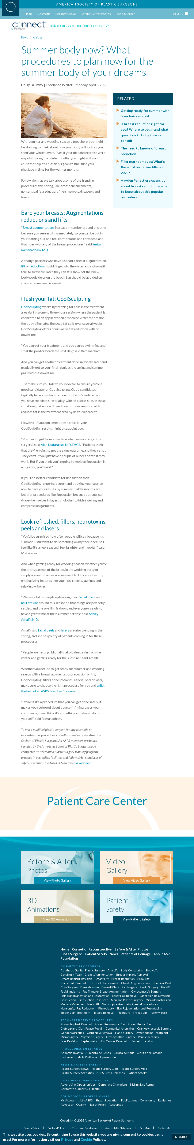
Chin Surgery (69, 987)
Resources (116, 1104)
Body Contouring (132, 970)
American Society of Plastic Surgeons (97, 4)
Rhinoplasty (106, 1008)
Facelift (166, 987)
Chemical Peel (161, 983)
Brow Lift (143, 979)
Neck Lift (93, 1004)
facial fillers (87, 597)
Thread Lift (140, 1012)
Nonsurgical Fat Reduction (78, 1008)
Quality (81, 1104)
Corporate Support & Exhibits (80, 1088)
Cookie (86, 1139)
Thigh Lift (123, 1012)
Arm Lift (112, 970)
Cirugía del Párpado (149, 1053)
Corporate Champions (113, 1084)
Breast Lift (102, 979)
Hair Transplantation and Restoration (85, 995)
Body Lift (152, 970)
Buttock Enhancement (103, 983)
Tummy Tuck (158, 1012)
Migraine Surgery (92, 1037)
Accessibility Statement (118, 1128)
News (24, 37)
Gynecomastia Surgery (146, 991)
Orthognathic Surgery (120, 1037)
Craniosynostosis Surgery (154, 1028)
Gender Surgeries (72, 1032)
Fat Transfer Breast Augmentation (105, 991)
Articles (37, 37)
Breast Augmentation (99, 974)
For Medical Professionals (85, 1096)
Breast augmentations (38, 227)
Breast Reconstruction (110, 1024)
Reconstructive (65, 13)
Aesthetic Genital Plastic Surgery (83, 970)
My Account (69, 1100)
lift (23, 266)
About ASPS (162, 954)
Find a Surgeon (125, 13)
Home (29, 13)
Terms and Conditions (85, 1128)
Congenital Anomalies (120, 1028)
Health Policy (97, 1104)
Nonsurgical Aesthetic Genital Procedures (130, 1004)
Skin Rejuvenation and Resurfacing (139, 1008)
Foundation (69, 958)
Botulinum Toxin (71, 974)
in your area (83, 763)
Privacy (67, 1139)
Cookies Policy (55, 1128)
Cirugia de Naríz (124, 1053)
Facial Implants (70, 991)
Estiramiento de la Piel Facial (79, 1057)
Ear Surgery (129, 987)
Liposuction (68, 1000)
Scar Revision (69, 1041)
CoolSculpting (31, 307)
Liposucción (108, 1057)
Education (111, 1100)
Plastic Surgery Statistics (77, 1073)
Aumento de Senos (98, 1053)
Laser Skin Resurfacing (155, 995)
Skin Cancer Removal (113, 1041)
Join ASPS (86, 1100)
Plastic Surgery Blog (104, 1068)
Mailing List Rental (142, 1084)
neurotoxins (29, 603)
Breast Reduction (123, 979)
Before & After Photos (96, 13)
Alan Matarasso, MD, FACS (60, 444)
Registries (164, 1100)
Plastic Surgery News (75, 1068)
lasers (65, 630)
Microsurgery (69, 1037)
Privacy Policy (32, 1128)
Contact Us (164, 1128)
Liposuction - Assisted (93, 1000)
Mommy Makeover (73, 1004)
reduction (37, 266)
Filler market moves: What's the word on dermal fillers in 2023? (143, 167)
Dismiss (181, 1136)
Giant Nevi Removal (100, 1032)
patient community (93, 25)
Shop (98, 1100)
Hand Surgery (124, 1032)
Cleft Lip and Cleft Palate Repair (82, 1028)
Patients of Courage (136, 954)
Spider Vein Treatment (76, 1012)
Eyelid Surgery (149, 987)
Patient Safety (96, 954)
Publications (129, 1100)
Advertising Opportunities (78, 1084)
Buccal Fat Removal (73, 983)
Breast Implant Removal (132, 974)
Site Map (145, 1128)
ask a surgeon (62, 25)
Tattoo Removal (103, 1012)
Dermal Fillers (110, 987)
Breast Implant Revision (76, 979)
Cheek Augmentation (135, 983)
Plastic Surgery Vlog (134, 1068)
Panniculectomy (148, 1037)
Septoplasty (89, 1041)
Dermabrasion (89, 987)
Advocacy (67, 1104)
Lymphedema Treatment (152, 1032)
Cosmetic (44, 13)
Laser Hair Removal (124, 995)
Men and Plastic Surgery (127, 1000)
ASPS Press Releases (110, 1073)
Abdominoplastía (72, 1053)
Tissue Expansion (141, 1041)
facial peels (46, 630)
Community (147, 1100)
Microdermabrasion (158, 1000)
